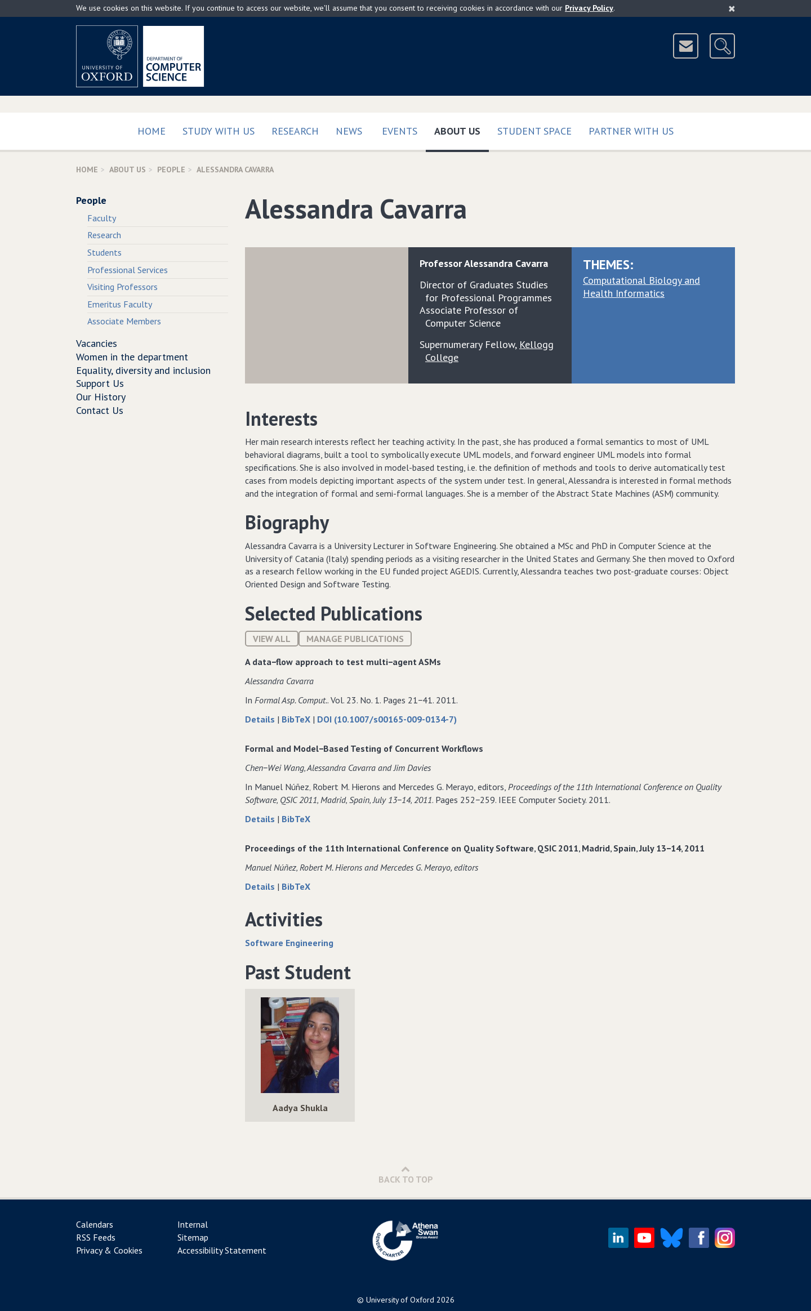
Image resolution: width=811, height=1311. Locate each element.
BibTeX (297, 719)
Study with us (218, 130)
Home (151, 130)
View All (272, 638)
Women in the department (132, 356)
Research (295, 130)
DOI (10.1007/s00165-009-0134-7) (387, 719)
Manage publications (355, 638)
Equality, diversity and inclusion (143, 370)
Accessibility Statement (221, 1250)
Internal (192, 1224)
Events (399, 130)
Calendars (94, 1224)
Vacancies (96, 343)
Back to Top (405, 1174)
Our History (101, 396)
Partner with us (631, 130)
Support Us (100, 383)
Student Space (534, 130)
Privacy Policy (589, 8)
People (171, 169)
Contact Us (99, 410)
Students (104, 252)
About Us (461, 128)
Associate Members (124, 321)
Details (261, 719)
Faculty (101, 218)
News (349, 130)
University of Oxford (400, 1300)
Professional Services (127, 269)
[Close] (732, 8)
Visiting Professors (122, 286)
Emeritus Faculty (119, 304)
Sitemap (192, 1237)
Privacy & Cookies (109, 1250)
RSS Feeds (95, 1237)
